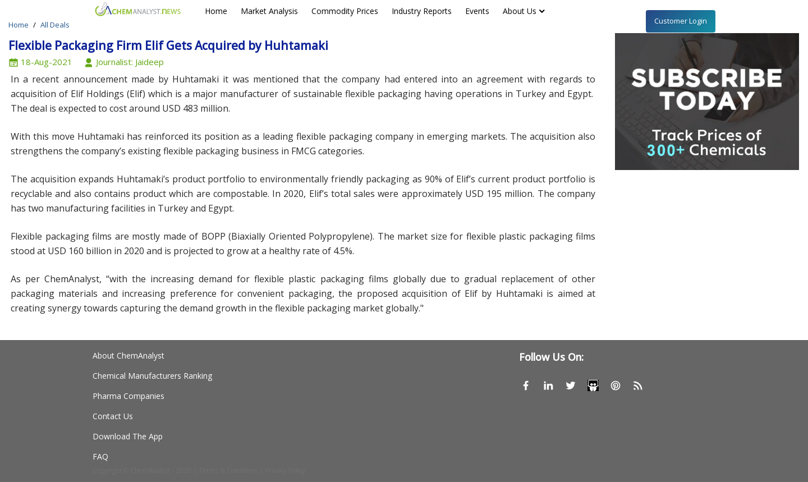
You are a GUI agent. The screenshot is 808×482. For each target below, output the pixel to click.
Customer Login (680, 21)
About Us (519, 11)
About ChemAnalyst (128, 355)
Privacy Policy (285, 470)
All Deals (55, 25)
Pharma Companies (128, 396)
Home (216, 11)
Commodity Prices (344, 11)
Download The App (128, 436)
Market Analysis (269, 11)
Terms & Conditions (228, 470)
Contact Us (113, 416)
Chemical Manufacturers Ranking (152, 375)
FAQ (100, 456)
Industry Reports (422, 11)
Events (477, 11)
